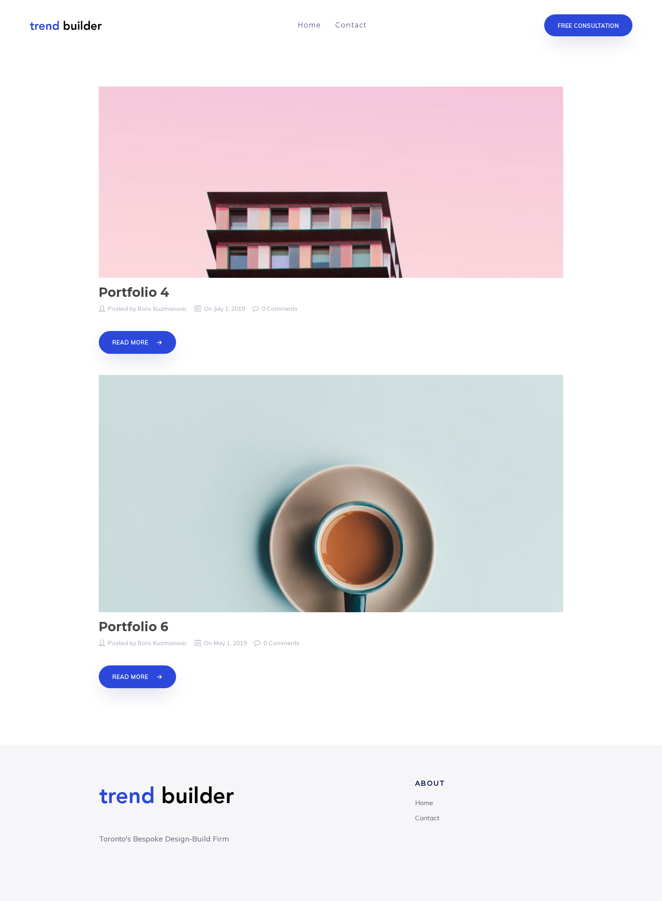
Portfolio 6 (133, 627)
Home (309, 25)
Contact (351, 25)
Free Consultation (588, 25)
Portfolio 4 (134, 292)
